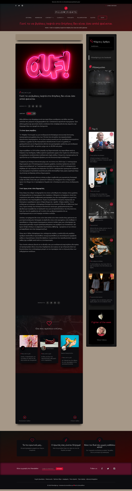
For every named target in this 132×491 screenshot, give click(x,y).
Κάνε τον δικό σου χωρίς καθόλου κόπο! (99, 446)
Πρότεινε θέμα (57, 479)
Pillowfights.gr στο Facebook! (101, 57)
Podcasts (70, 17)
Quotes (92, 17)
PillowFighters (82, 17)
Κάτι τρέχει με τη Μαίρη (96, 260)
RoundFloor (82, 485)
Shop (102, 17)
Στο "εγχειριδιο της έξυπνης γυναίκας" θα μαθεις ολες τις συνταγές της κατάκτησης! (99, 451)
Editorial (29, 17)
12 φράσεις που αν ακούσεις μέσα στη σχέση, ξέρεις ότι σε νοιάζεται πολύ (100, 297)
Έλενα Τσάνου (98, 150)
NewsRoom (38, 17)
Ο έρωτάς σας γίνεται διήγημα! (66, 445)
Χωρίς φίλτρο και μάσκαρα (97, 155)
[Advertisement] (49, 394)
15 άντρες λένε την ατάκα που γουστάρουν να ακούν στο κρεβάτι (99, 194)
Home (46, 27)
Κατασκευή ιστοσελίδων (65, 485)
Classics (60, 17)
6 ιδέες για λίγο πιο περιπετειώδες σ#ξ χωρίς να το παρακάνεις (49, 358)
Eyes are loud (94, 224)
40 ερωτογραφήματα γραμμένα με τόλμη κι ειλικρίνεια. (32, 449)
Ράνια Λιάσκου (50, 348)
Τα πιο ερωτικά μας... (32, 445)
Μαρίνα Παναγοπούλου (67, 353)
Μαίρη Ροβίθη (98, 255)
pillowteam (98, 185)
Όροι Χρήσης (81, 479)
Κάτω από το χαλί (26, 92)
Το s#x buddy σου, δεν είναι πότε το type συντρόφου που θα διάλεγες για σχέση (101, 263)
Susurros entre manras (96, 294)
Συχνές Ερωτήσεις (40, 479)
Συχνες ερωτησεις (112, 5)
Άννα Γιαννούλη (99, 219)
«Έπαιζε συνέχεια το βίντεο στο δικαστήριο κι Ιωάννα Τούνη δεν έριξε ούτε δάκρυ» (100, 159)
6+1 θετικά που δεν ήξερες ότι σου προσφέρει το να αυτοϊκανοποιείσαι (69, 361)
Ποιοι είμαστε (73, 479)
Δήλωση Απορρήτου (91, 479)
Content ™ (49, 17)
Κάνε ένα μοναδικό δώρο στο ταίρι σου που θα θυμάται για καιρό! (66, 449)
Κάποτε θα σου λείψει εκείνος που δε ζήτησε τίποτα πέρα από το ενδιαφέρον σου (100, 229)
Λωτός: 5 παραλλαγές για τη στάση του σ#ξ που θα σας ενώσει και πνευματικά (28, 358)
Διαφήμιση (65, 479)
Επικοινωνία (49, 479)
